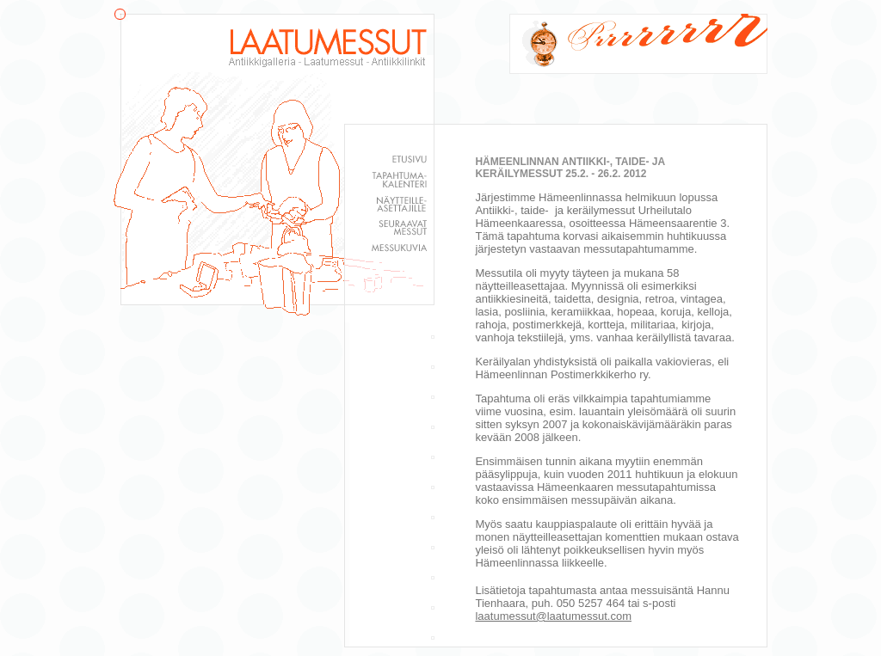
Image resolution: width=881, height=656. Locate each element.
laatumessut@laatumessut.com (553, 616)
